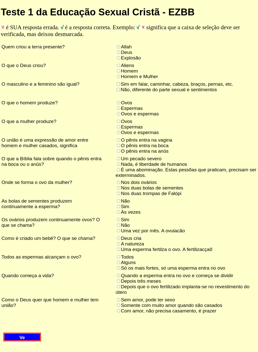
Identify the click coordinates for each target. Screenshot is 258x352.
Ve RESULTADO (22, 338)
